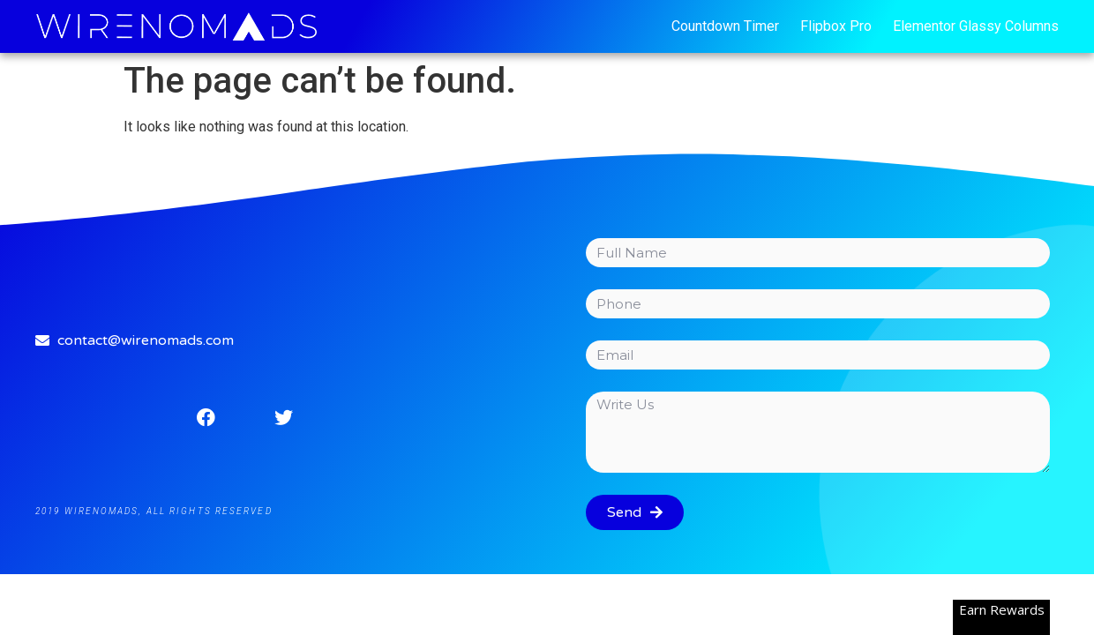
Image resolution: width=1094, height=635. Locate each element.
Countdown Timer (725, 26)
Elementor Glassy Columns (976, 26)
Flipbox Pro (836, 26)
